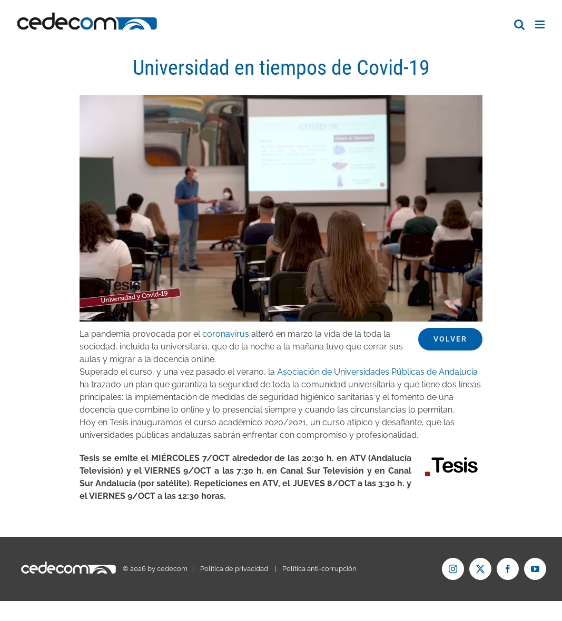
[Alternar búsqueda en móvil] (519, 24)
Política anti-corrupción (319, 569)
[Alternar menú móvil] (540, 24)
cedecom (172, 569)
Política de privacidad (234, 569)
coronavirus (225, 334)
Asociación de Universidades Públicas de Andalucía (377, 372)
